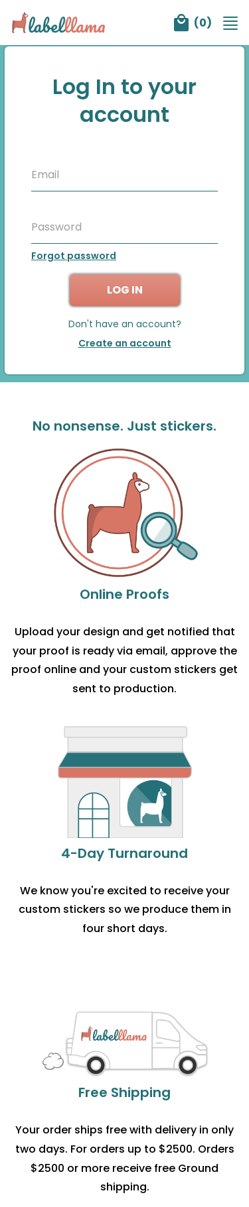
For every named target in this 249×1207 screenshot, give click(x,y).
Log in (125, 289)
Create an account (124, 343)
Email (45, 175)
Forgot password (73, 255)
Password (56, 227)
